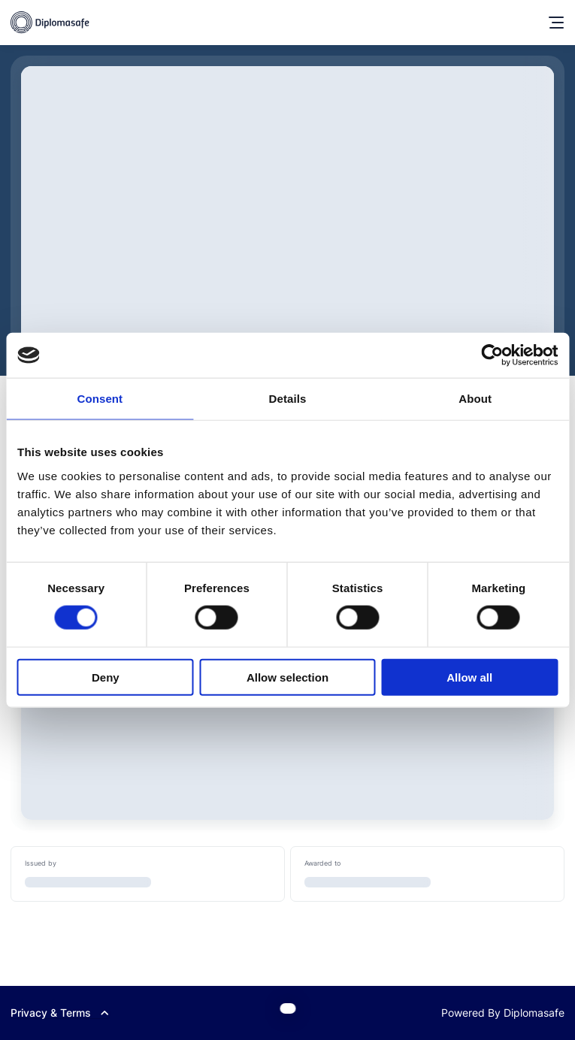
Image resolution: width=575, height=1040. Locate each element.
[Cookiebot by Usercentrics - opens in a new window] (492, 355)
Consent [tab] (100, 398)
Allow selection (287, 676)
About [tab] (475, 398)
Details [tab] (288, 398)
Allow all (469, 676)
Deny (106, 676)
